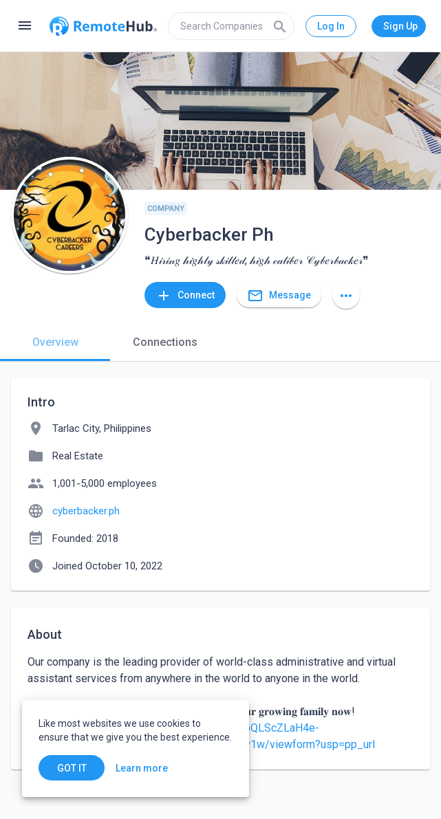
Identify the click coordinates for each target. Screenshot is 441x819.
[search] (231, 26)
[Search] (280, 26)
